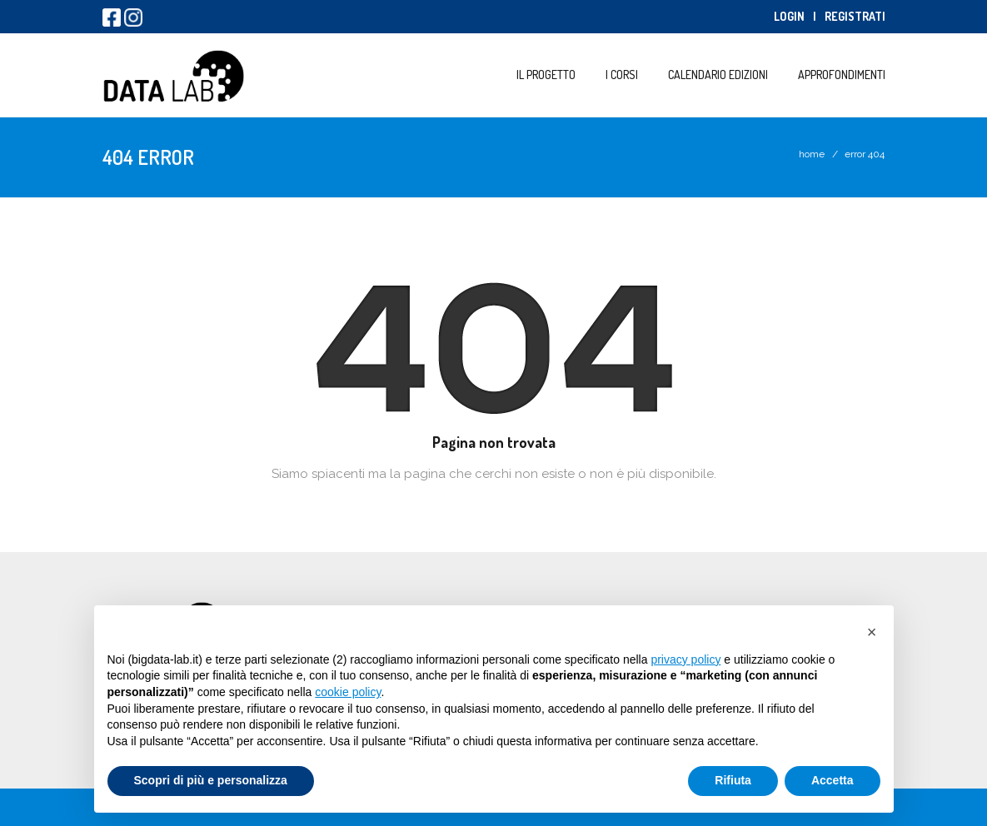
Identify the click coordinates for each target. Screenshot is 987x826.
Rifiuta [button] (733, 780)
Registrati (855, 16)
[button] (872, 632)
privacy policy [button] (685, 659)
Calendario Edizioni (718, 74)
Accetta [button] (832, 780)
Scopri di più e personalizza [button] (210, 780)
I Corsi (622, 74)
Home (812, 154)
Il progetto (546, 74)
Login (789, 16)
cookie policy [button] (348, 692)
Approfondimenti (841, 74)
